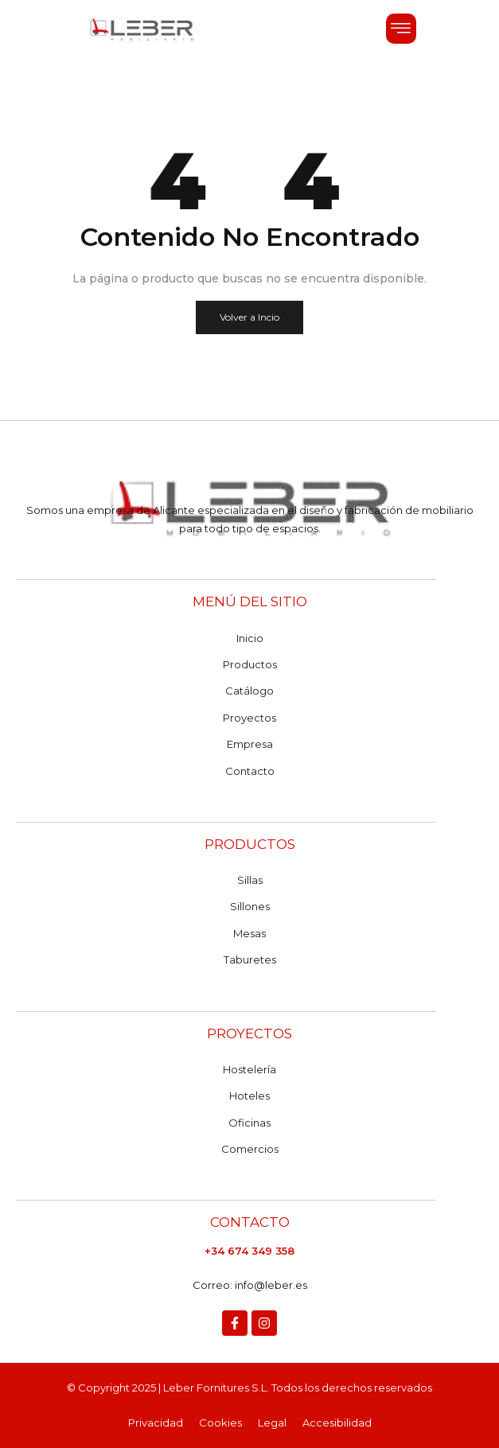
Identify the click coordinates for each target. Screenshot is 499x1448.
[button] (401, 29)
